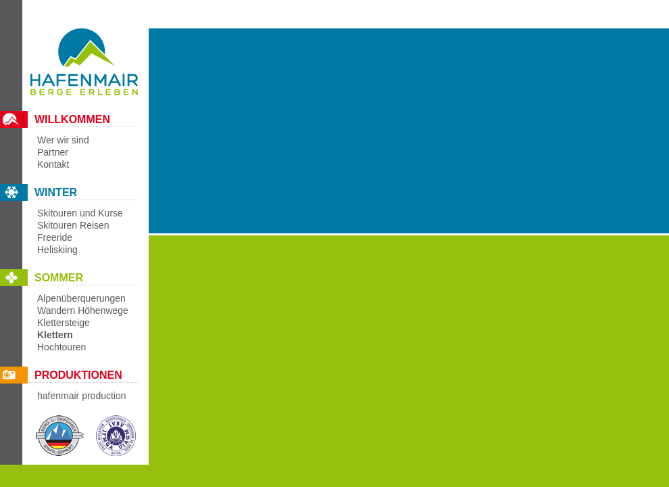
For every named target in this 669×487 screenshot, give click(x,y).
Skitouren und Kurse (80, 213)
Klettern (55, 334)
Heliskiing (57, 249)
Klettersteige (63, 322)
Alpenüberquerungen (81, 298)
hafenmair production (81, 395)
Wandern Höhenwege (82, 310)
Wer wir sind (63, 140)
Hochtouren (61, 347)
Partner (52, 152)
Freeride (54, 237)
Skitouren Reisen (73, 225)
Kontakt (53, 164)
